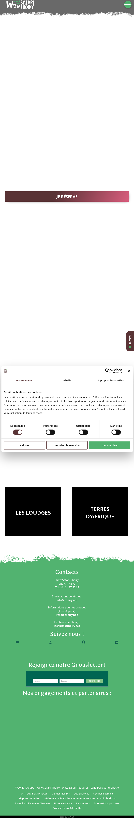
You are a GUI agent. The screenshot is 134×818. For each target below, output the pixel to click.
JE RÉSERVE (67, 196)
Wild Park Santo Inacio (105, 787)
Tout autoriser (109, 445)
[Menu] (128, 4)
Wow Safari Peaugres (75, 787)
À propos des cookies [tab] (111, 380)
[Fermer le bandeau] (129, 371)
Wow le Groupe (24, 787)
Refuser (24, 445)
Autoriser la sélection (67, 445)
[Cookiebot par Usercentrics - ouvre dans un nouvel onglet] (107, 370)
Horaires (130, 341)
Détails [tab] (67, 380)
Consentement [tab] (23, 380)
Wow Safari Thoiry (48, 787)
